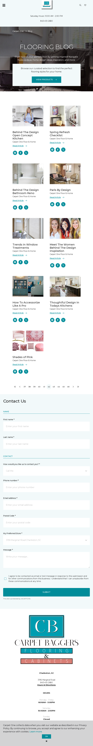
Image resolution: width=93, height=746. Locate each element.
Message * (8, 550)
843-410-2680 (46, 21)
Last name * (8, 437)
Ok (46, 736)
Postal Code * (9, 516)
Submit (46, 592)
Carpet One (18, 31)
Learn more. (35, 731)
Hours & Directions (46, 685)
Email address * (10, 498)
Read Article (20, 146)
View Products (46, 79)
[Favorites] (85, 5)
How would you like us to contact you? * (21, 464)
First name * (8, 419)
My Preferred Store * (12, 533)
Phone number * (11, 480)
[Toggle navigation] (4, 5)
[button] (80, 5)
